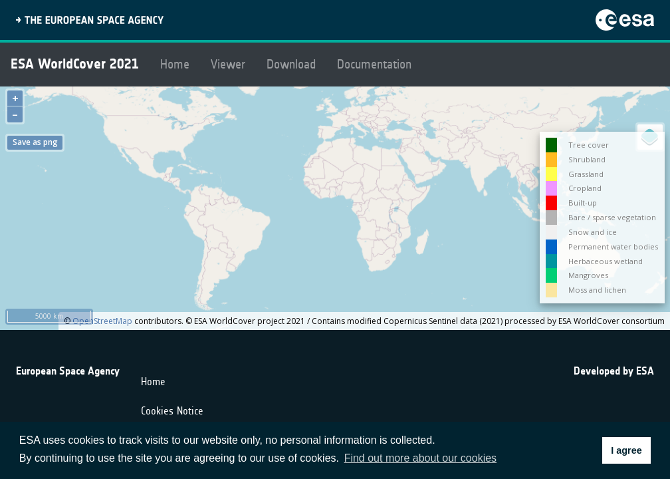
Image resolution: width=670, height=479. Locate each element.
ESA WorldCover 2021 (75, 63)
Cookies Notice (172, 410)
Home (174, 64)
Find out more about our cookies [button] (420, 458)
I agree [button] (626, 450)
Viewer (228, 64)
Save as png (35, 142)
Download (291, 64)
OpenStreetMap (102, 321)
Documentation (374, 64)
